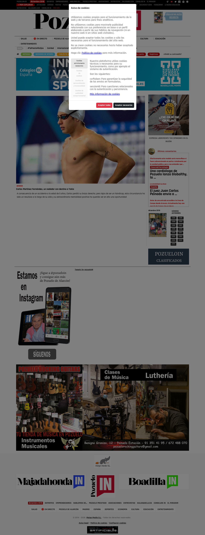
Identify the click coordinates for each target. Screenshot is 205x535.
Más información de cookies (105, 94)
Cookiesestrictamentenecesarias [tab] (79, 63)
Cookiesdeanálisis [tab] (79, 73)
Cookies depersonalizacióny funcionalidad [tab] (79, 83)
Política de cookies (92, 53)
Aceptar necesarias (123, 105)
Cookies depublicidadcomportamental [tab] (79, 93)
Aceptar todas (104, 105)
